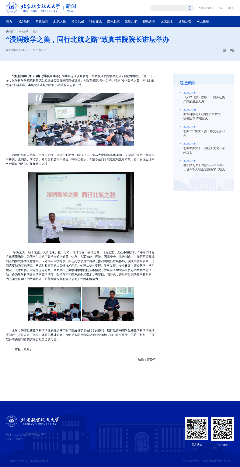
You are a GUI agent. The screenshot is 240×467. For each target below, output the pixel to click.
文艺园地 (167, 21)
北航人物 (59, 21)
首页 (9, 21)
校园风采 (77, 21)
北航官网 (206, 8)
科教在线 (95, 21)
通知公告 (184, 21)
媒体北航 (113, 21)
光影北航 (131, 21)
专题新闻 (41, 21)
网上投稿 (202, 21)
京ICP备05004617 (191, 460)
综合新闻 (24, 21)
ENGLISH (226, 8)
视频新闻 (149, 21)
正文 (35, 31)
